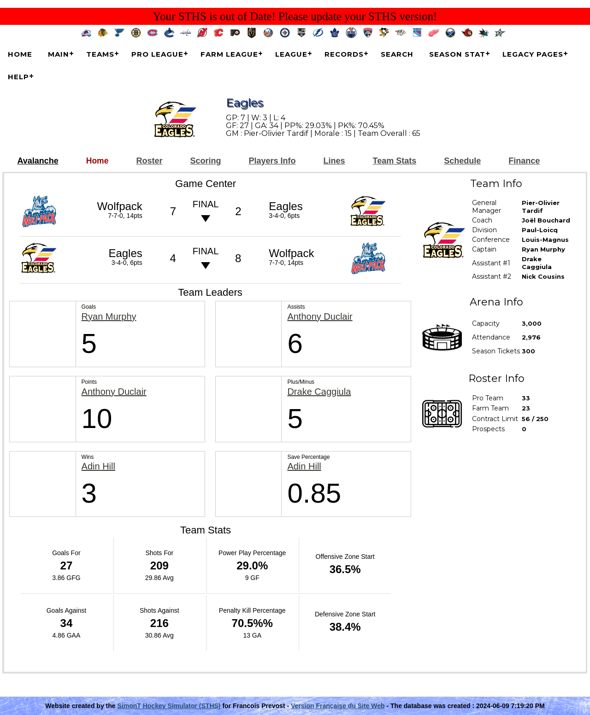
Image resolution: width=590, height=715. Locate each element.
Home (20, 54)
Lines (334, 161)
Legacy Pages (532, 54)
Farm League (229, 54)
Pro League (157, 54)
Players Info (271, 161)
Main (58, 54)
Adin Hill (98, 466)
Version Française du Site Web (338, 705)
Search (397, 54)
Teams (100, 54)
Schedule (462, 161)
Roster (149, 161)
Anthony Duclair (319, 317)
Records (344, 54)
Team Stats (395, 161)
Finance (524, 161)
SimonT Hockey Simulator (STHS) (168, 705)
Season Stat (457, 54)
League (291, 54)
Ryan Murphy (109, 317)
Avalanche (37, 161)
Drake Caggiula (319, 392)
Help (18, 76)
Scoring (205, 161)
